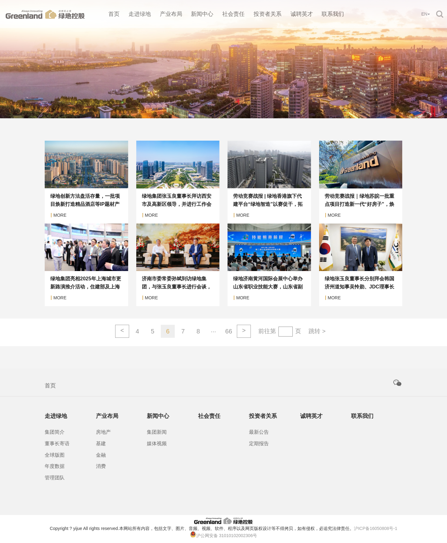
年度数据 (55, 466)
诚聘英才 (302, 14)
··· (213, 331)
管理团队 (55, 477)
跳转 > (317, 331)
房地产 (103, 432)
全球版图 (55, 455)
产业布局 (171, 14)
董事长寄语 (57, 443)
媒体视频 (157, 443)
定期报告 (259, 443)
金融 (101, 455)
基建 (101, 443)
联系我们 (333, 14)
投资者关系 (268, 14)
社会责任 (233, 14)
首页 (114, 14)
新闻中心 (202, 14)
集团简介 (55, 432)
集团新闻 (157, 432)
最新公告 (259, 432)
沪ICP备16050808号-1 (375, 528)
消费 (101, 466)
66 (228, 331)
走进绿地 (140, 14)
